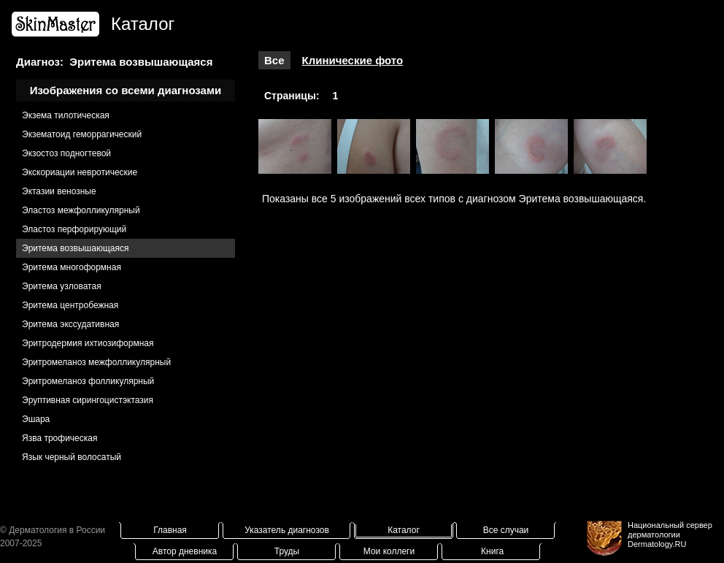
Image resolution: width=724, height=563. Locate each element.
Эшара (36, 419)
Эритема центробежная (70, 305)
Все (274, 60)
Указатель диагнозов (286, 530)
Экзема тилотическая (65, 115)
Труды (286, 551)
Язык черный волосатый (71, 457)
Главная (170, 530)
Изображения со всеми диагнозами (126, 90)
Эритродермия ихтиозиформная (88, 343)
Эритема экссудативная (70, 324)
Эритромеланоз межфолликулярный (96, 362)
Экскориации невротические (79, 172)
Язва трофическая (59, 438)
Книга (492, 551)
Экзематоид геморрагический (82, 134)
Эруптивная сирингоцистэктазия (87, 400)
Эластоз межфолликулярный (81, 210)
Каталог (404, 530)
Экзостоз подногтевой (66, 153)
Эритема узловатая (61, 286)
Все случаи (506, 530)
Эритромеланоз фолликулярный (88, 381)
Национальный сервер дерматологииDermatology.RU (670, 534)
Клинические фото (353, 60)
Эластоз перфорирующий (74, 229)
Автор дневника (185, 551)
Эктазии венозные (59, 191)
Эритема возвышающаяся (75, 248)
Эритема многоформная (71, 267)
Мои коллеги (389, 551)
